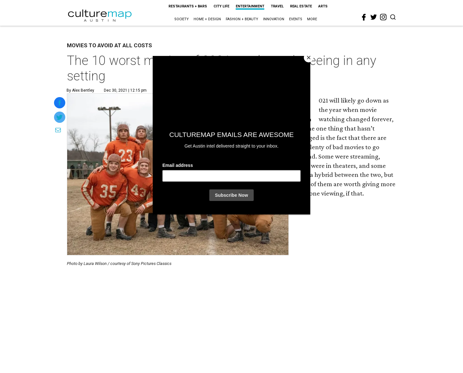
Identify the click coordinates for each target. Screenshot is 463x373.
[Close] (308, 57)
